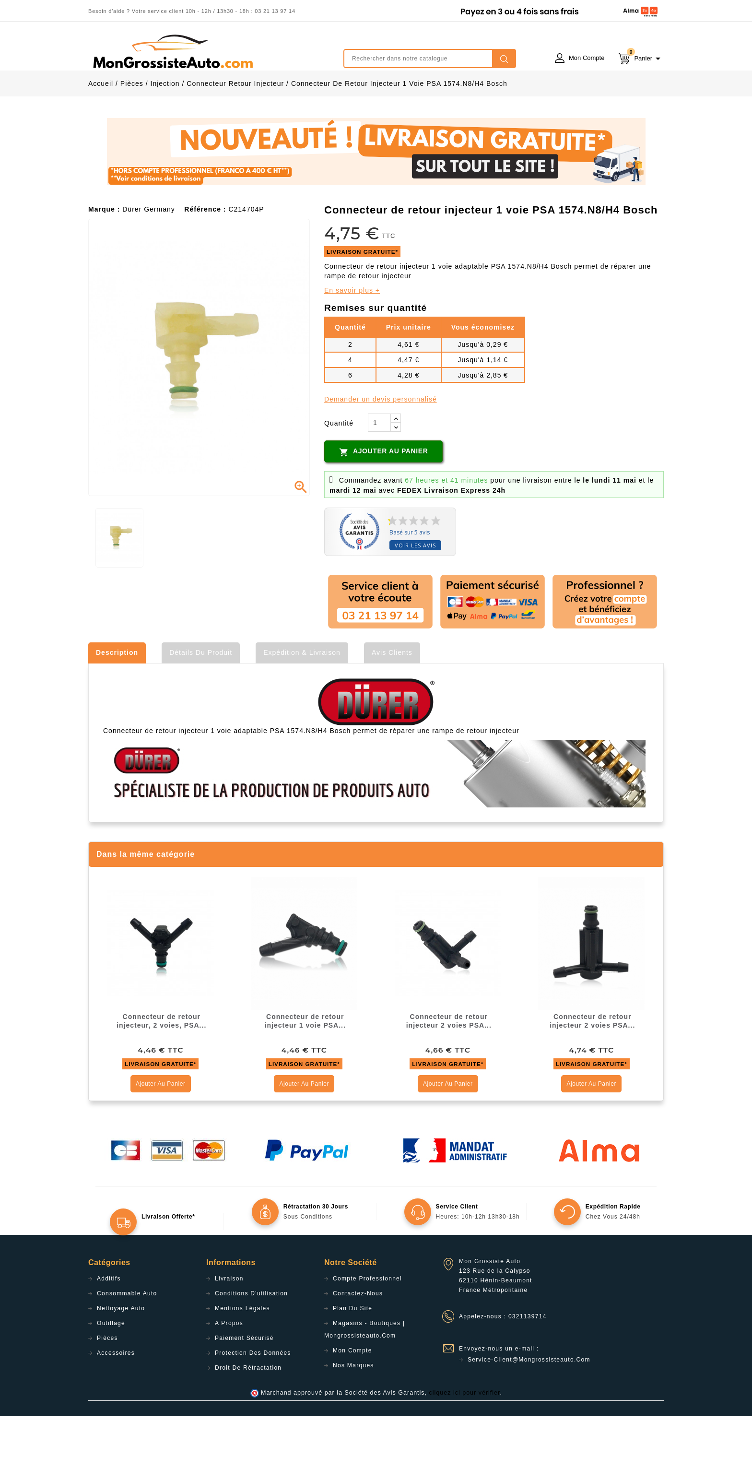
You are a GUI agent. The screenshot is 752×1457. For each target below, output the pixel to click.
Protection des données (253, 1393)
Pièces (107, 1378)
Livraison (229, 1319)
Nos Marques (353, 1406)
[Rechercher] (429, 58)
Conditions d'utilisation (251, 1334)
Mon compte (352, 1391)
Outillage (111, 1364)
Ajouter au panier (383, 492)
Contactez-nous (358, 1334)
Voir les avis (415, 586)
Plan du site (352, 1349)
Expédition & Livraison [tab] (302, 693)
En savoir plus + (352, 331)
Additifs (109, 1319)
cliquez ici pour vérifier (464, 1433)
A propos (229, 1364)
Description (117, 693)
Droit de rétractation (248, 1408)
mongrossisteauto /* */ (172, 51)
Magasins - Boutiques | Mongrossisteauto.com (364, 1370)
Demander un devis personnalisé (380, 440)
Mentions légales (242, 1349)
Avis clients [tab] (392, 693)
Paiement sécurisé (244, 1378)
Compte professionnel (367, 1319)
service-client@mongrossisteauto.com (529, 1400)
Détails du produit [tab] (200, 693)
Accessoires (116, 1393)
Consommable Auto (127, 1334)
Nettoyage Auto (121, 1349)
